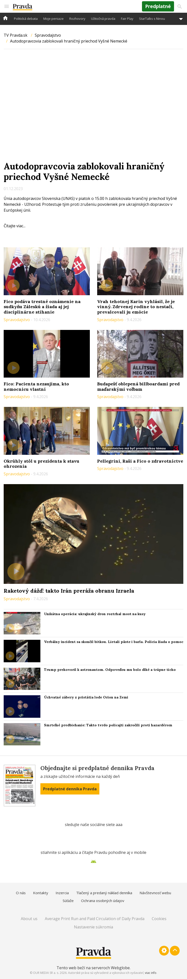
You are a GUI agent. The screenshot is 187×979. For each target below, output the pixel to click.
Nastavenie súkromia (93, 927)
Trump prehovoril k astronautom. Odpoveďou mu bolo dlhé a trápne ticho (110, 669)
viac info (150, 973)
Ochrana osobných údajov (102, 900)
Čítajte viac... (14, 225)
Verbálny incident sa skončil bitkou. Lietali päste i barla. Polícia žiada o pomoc (113, 642)
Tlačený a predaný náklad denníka (104, 892)
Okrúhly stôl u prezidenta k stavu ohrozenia (41, 463)
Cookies (159, 918)
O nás (21, 892)
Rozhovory (77, 18)
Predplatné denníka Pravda (70, 789)
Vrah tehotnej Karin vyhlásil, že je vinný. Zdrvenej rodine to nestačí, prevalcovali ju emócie (136, 307)
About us (29, 918)
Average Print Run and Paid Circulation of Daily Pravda (94, 918)
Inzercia (62, 892)
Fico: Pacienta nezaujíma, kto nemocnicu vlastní (36, 386)
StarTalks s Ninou (152, 18)
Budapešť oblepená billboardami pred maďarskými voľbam (138, 386)
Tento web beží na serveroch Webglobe (93, 967)
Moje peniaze (53, 18)
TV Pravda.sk (15, 35)
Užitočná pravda (103, 18)
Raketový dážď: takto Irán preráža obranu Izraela (69, 590)
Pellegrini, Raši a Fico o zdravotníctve (140, 461)
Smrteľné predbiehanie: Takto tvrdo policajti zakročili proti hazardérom (108, 725)
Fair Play (127, 18)
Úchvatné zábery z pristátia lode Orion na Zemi (86, 697)
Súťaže (68, 900)
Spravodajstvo (48, 35)
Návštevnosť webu (155, 892)
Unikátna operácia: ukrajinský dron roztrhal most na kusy (95, 614)
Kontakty (40, 892)
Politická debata (26, 18)
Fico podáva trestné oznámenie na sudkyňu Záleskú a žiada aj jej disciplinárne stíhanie (42, 307)
